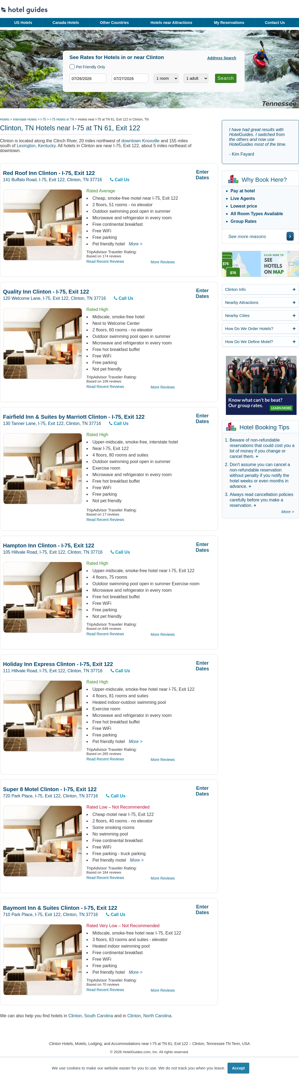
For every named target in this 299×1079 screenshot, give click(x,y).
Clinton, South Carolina (90, 1015)
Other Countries (114, 22)
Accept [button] (238, 1068)
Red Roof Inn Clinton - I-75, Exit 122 (49, 173)
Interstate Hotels (25, 119)
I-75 (43, 119)
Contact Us (275, 22)
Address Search (221, 58)
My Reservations (229, 22)
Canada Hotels (65, 22)
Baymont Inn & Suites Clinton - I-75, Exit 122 (60, 908)
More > (135, 244)
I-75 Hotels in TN (62, 119)
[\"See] (290, 236)
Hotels (4, 119)
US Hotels (23, 22)
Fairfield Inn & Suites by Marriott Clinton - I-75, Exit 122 (74, 417)
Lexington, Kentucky (36, 145)
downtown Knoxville (140, 140)
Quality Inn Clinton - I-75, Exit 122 (46, 292)
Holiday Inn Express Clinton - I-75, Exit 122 (58, 664)
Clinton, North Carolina (149, 1015)
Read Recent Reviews (105, 261)
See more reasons (247, 236)
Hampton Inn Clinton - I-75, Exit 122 (48, 545)
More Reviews (163, 262)
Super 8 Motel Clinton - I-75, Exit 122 (50, 789)
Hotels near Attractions (171, 22)
